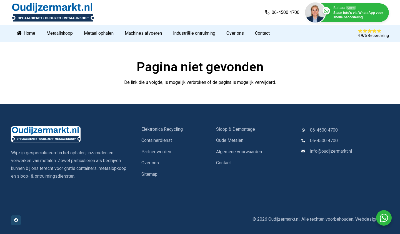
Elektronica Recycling (162, 129)
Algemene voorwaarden (239, 151)
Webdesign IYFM (372, 219)
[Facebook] (16, 220)
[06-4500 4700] (305, 130)
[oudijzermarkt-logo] (52, 12)
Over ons (150, 162)
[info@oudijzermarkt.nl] (305, 151)
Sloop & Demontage (235, 129)
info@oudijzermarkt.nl (331, 151)
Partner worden (156, 151)
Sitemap (149, 174)
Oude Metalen (229, 140)
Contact (223, 162)
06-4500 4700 (324, 130)
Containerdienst (156, 140)
